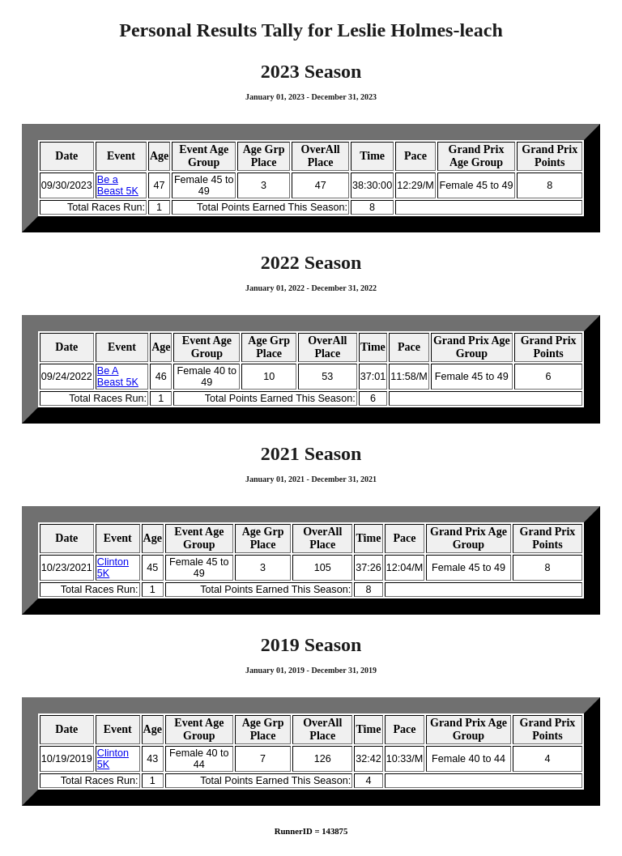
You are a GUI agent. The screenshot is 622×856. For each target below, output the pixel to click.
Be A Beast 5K (117, 376)
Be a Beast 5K (117, 185)
